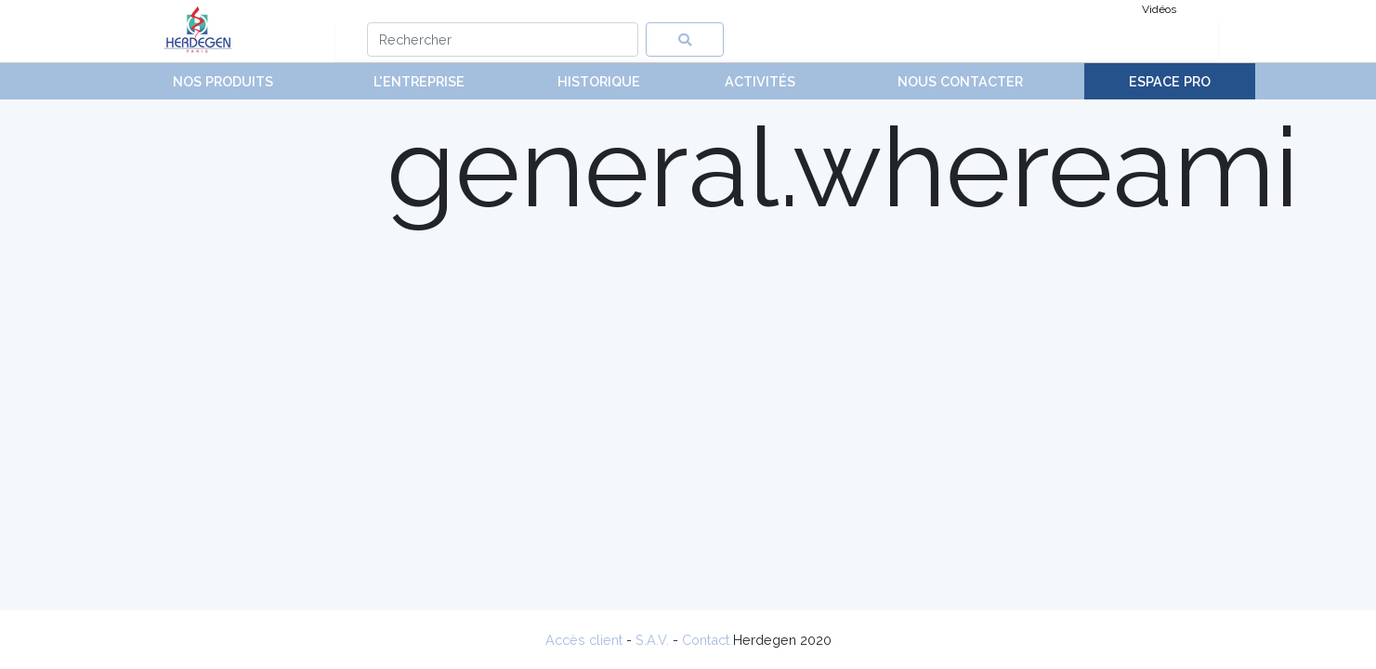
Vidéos (1159, 9)
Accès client (583, 640)
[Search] (503, 39)
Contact (705, 640)
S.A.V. (652, 640)
